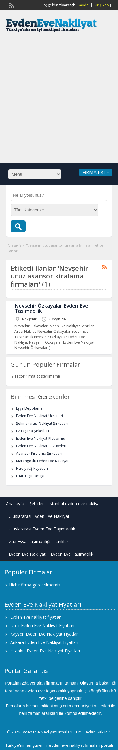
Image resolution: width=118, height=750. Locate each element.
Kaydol (84, 5)
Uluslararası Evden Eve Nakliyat (39, 516)
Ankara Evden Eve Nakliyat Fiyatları (44, 642)
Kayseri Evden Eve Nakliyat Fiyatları (44, 634)
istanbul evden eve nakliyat (75, 503)
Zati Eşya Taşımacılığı (29, 541)
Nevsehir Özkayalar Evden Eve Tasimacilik (51, 308)
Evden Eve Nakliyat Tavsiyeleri (41, 445)
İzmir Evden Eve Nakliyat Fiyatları (42, 625)
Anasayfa (15, 245)
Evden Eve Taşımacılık (72, 554)
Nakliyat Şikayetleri (32, 468)
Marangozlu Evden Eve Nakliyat (42, 460)
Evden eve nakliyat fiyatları (36, 617)
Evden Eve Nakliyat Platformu (40, 438)
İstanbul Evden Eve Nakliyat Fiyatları (45, 651)
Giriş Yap (101, 5)
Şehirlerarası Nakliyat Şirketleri (42, 423)
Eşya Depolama (29, 408)
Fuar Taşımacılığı (30, 475)
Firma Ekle (95, 172)
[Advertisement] (56, 101)
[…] (51, 347)
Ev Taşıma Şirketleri (32, 430)
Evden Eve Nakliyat (27, 554)
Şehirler (36, 503)
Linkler (62, 541)
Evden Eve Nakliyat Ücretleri (39, 415)
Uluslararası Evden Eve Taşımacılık (42, 529)
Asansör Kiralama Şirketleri (39, 453)
